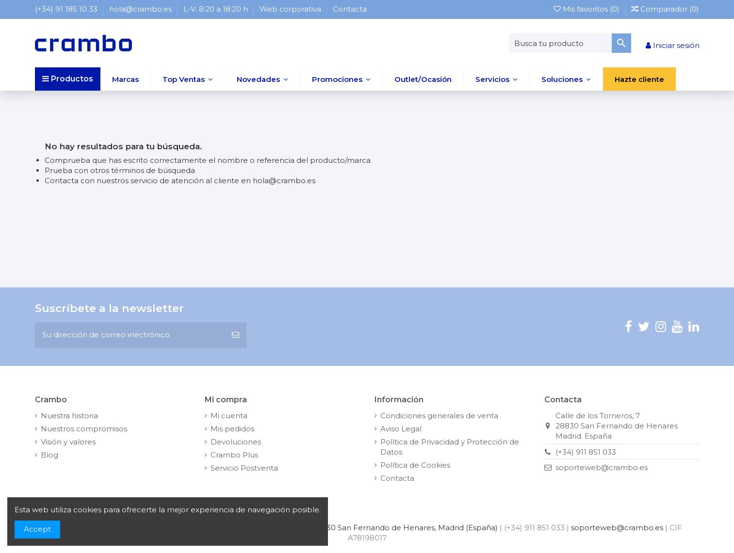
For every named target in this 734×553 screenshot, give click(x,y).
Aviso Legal (401, 428)
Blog (49, 454)
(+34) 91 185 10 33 (67, 9)
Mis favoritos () (587, 9)
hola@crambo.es (141, 9)
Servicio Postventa (244, 468)
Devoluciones (236, 441)
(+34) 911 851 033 (585, 452)
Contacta (350, 9)
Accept (37, 529)
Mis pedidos (232, 428)
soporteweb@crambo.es (601, 467)
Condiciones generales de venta (439, 415)
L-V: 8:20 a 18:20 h (216, 9)
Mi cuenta (229, 415)
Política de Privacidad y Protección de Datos (449, 447)
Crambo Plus (234, 454)
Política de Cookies (415, 465)
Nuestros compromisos (84, 428)
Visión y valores (68, 441)
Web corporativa (291, 9)
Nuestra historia (69, 415)
